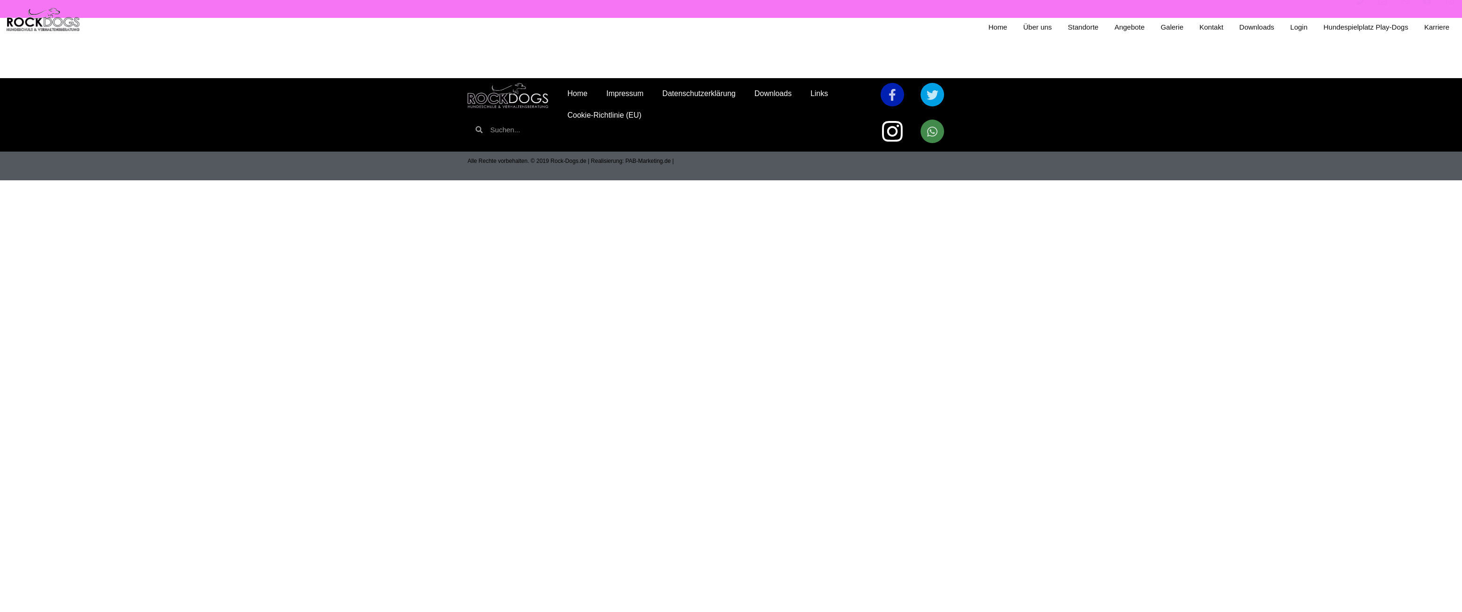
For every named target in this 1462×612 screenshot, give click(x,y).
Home (997, 26)
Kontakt (1212, 26)
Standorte (1083, 26)
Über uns (1037, 26)
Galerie (1171, 26)
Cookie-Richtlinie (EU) (604, 115)
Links (819, 93)
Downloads (1257, 26)
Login (1299, 26)
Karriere (1436, 26)
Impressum (625, 93)
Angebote (1129, 26)
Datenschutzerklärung (699, 93)
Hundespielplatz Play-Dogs (1366, 26)
